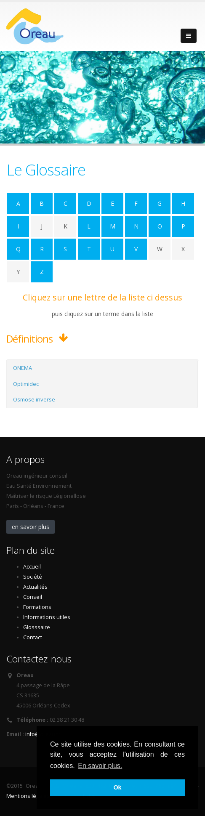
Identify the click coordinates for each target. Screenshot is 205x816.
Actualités (35, 586)
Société (32, 576)
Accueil (32, 566)
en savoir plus (30, 527)
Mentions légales (28, 796)
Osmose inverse (34, 399)
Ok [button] (117, 787)
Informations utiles (46, 617)
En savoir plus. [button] (100, 765)
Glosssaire (36, 627)
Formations (37, 607)
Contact (32, 637)
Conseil (32, 597)
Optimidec (26, 384)
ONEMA (22, 368)
